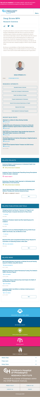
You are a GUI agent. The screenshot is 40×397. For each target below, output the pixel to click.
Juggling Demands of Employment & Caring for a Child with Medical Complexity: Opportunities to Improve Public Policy (18, 125)
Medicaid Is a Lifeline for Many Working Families (15, 120)
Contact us (10, 389)
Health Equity (8, 176)
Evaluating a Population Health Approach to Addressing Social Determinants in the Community (19, 182)
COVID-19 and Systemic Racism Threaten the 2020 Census (18, 144)
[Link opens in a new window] (6, 2)
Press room (5, 361)
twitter (9, 26)
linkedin (13, 26)
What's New (5, 357)
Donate (30, 389)
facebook (5, 26)
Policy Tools (5, 364)
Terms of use (29, 385)
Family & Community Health (20, 354)
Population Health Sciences (12, 167)
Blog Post (7, 121)
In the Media (7, 274)
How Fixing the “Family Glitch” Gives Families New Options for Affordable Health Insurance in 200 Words (19, 132)
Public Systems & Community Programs (20, 111)
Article (6, 214)
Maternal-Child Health (20, 107)
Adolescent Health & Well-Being (20, 315)
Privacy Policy (10, 385)
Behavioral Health (20, 325)
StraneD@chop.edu (14, 78)
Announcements (8, 265)
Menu (37, 13)
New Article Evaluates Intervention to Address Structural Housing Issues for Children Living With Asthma (20, 262)
